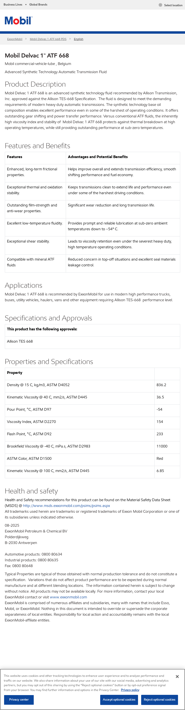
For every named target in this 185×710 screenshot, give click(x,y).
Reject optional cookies (159, 699)
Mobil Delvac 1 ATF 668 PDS (48, 39)
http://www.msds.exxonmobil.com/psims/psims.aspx (66, 505)
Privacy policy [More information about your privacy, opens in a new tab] (130, 690)
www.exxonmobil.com (68, 597)
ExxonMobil (14, 39)
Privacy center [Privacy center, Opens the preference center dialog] (19, 699)
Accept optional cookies (119, 699)
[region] (92, 689)
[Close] (177, 676)
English (78, 39)
